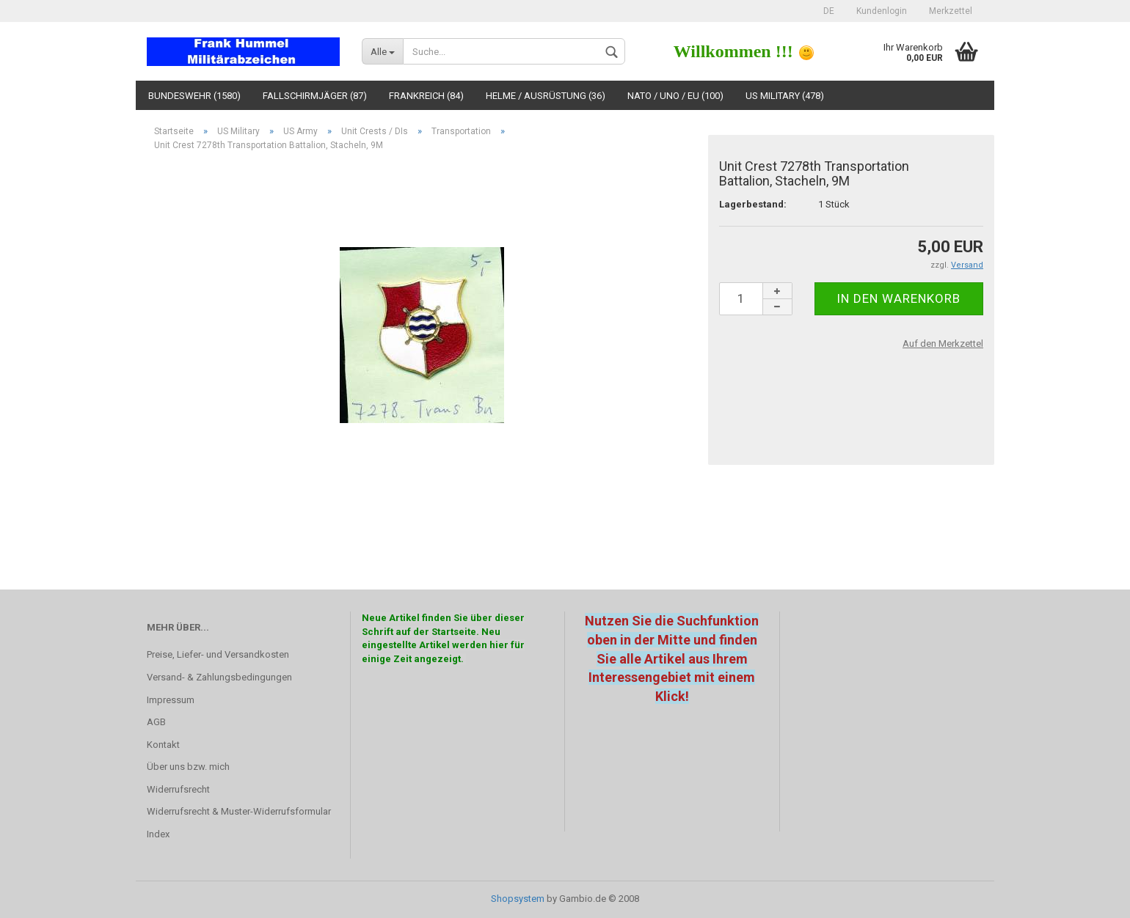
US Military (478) (785, 95)
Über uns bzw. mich (188, 766)
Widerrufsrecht (178, 789)
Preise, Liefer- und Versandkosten (218, 654)
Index (158, 834)
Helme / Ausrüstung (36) (545, 95)
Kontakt (163, 744)
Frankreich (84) (426, 95)
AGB (156, 721)
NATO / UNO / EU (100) (675, 95)
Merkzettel (950, 11)
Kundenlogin (881, 11)
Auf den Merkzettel (943, 343)
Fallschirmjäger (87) (315, 95)
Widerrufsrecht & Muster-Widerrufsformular (239, 811)
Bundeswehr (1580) (194, 95)
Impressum (170, 699)
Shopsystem (517, 898)
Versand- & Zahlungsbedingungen (219, 677)
